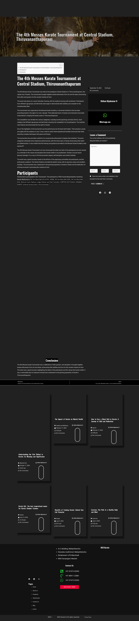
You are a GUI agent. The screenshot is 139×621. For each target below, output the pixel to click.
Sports (94, 428)
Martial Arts (23, 463)
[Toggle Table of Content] (63, 65)
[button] (100, 195)
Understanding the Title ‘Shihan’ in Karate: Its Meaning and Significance (32, 455)
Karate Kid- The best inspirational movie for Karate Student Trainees (33, 507)
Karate (22, 515)
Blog (34, 605)
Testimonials (36, 598)
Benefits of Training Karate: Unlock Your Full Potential (69, 511)
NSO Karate (105, 547)
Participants (23, 70)
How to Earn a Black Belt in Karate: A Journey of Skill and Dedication (105, 420)
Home (34, 587)
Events (34, 609)
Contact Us (36, 602)
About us (35, 591)
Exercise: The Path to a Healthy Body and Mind (104, 511)
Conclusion (23, 72)
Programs (35, 594)
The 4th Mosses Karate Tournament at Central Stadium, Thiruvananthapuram (42, 68)
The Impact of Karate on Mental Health (69, 419)
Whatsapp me (105, 122)
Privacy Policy (87, 617)
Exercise (95, 519)
